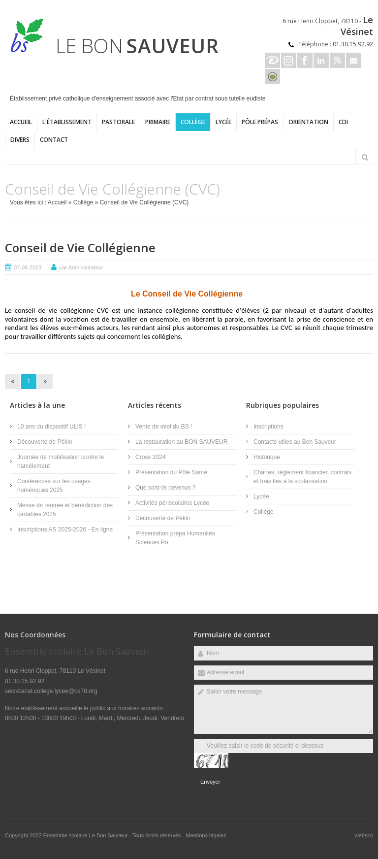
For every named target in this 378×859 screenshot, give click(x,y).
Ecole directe (272, 60)
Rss (337, 60)
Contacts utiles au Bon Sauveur (294, 441)
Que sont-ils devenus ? (165, 487)
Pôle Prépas (260, 122)
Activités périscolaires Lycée (172, 502)
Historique (266, 457)
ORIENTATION (308, 122)
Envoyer (210, 782)
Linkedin (321, 60)
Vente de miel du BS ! (163, 426)
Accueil (21, 122)
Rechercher (364, 157)
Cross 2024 (150, 457)
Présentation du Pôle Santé (171, 472)
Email (353, 60)
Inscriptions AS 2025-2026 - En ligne (65, 529)
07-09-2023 (27, 267)
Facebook (305, 60)
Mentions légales (206, 835)
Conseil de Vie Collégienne (80, 247)
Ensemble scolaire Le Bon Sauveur (86, 835)
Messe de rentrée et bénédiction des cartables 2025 (65, 510)
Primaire (157, 122)
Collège (193, 122)
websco (364, 835)
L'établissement (67, 122)
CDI (343, 122)
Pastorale (118, 122)
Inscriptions (268, 426)
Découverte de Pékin (44, 441)
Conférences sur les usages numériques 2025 (54, 486)
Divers (20, 139)
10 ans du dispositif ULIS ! (51, 426)
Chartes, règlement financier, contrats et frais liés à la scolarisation (302, 477)
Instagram (288, 60)
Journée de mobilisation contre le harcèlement (60, 461)
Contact (54, 139)
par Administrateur (81, 267)
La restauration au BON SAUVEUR (181, 441)
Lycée (223, 122)
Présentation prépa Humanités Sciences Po (175, 538)
